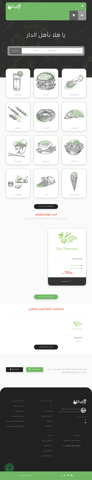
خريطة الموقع (48, 451)
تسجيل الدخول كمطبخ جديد (71, 446)
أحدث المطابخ (20, 411)
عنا (51, 406)
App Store (14, 369)
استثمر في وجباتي (48, 441)
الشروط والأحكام (48, 416)
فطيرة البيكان (77, 259)
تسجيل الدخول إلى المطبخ (76, 441)
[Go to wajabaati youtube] (72, 475)
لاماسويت (67, 281)
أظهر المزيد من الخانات (46, 206)
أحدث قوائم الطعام (20, 416)
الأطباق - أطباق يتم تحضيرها (20, 426)
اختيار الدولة (48, 426)
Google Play (34, 369)
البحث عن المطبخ (20, 406)
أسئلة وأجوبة (48, 446)
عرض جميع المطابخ (46, 347)
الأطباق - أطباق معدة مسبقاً (20, 421)
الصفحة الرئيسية (48, 456)
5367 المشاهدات (76, 266)
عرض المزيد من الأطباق (46, 297)
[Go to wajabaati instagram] (64, 475)
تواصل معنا (48, 411)
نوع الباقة (49, 421)
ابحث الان (15, 51)
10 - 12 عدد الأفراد (76, 268)
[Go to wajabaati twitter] (68, 475)
